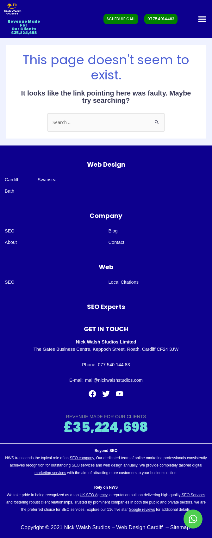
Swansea (47, 179)
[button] (202, 19)
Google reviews (142, 509)
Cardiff (11, 179)
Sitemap (180, 527)
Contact (116, 242)
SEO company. (82, 458)
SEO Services (193, 495)
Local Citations (124, 282)
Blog (113, 230)
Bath (9, 191)
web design (112, 465)
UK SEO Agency (93, 495)
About (11, 242)
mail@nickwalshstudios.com (114, 380)
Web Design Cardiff (140, 527)
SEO (10, 230)
